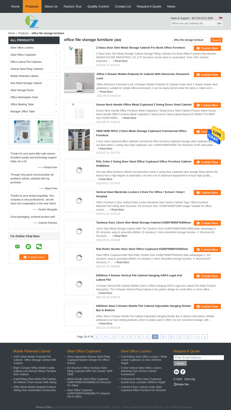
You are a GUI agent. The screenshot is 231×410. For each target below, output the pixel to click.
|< (97, 336)
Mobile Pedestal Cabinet (24, 76)
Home (15, 6)
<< (105, 336)
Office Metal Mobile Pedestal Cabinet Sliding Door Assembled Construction (35, 389)
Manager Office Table (23, 111)
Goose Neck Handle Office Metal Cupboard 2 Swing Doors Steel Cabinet (144, 104)
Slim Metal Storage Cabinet (26, 83)
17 (146, 336)
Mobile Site (181, 384)
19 (163, 336)
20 (171, 336)
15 (130, 336)
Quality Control (98, 6)
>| (204, 336)
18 (155, 336)
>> (196, 336)
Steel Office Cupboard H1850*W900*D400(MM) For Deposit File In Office (88, 393)
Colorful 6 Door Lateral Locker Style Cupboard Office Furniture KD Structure (143, 389)
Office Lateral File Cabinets (26, 61)
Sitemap (189, 379)
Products (32, 6)
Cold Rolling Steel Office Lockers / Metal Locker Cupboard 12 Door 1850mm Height (144, 360)
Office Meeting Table (22, 104)
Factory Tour (72, 6)
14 (122, 336)
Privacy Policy (44, 407)
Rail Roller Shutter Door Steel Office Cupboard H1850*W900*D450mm (142, 249)
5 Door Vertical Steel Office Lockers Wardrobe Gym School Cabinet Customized (141, 371)
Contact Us (123, 6)
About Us (51, 6)
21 (179, 336)
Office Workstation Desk (24, 97)
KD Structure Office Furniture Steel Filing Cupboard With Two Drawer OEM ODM (89, 371)
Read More (121, 61)
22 (188, 336)
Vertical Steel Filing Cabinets (27, 68)
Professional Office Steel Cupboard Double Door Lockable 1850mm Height (143, 381)
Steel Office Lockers (22, 47)
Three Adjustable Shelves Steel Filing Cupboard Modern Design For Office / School (88, 360)
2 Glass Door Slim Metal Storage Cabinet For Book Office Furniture (140, 47)
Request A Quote (149, 6)
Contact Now (209, 48)
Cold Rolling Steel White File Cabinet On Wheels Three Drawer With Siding (35, 381)
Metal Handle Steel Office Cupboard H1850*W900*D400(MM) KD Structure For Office (89, 382)
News (171, 6)
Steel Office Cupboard (23, 54)
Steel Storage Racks (22, 90)
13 (113, 336)
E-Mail (178, 379)
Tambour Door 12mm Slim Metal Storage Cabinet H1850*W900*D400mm (143, 222)
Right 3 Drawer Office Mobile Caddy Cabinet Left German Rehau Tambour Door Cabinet (35, 371)
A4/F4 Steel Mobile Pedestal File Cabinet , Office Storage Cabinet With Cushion (35, 360)
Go (219, 23)
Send (180, 363)
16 (138, 336)
